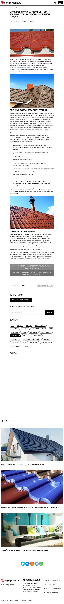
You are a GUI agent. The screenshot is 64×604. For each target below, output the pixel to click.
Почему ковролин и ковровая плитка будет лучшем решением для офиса (32, 267)
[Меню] (60, 2)
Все (12, 325)
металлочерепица (46, 285)
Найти (49, 312)
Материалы (14, 21)
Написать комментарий (20, 300)
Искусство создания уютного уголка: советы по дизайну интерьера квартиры (32, 273)
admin (24, 21)
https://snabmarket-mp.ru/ (22, 68)
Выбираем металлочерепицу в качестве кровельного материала (30, 507)
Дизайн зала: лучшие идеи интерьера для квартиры (24, 550)
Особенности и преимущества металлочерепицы (23, 465)
